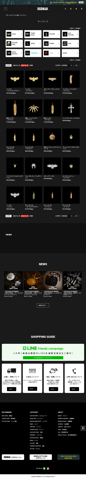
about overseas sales (68, 457)
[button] (79, 65)
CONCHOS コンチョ (35, 426)
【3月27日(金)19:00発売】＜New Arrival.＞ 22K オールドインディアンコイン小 (33, 293)
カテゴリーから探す (14, 15)
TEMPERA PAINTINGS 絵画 (37, 446)
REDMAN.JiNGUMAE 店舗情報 (66, 418)
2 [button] (71, 65)
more (81, 2)
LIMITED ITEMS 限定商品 (8, 418)
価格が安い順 (16, 65)
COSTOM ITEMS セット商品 (9, 421)
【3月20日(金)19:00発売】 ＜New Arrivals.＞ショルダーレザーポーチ (52, 293)
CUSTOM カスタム (35, 448)
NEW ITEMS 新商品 (7, 415)
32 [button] (76, 65)
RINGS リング (34, 424)
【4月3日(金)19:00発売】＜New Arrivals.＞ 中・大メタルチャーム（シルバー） (13, 293)
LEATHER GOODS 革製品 (36, 437)
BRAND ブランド (62, 415)
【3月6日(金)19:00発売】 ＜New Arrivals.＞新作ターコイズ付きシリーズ (72, 293)
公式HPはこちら (16, 457)
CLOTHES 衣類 (34, 443)
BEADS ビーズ (34, 440)
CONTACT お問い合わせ (64, 426)
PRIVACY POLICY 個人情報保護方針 (67, 435)
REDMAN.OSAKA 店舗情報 (65, 421)
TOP (7, 15)
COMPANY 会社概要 (63, 424)
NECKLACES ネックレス (36, 418)
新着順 (31, 65)
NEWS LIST (42, 305)
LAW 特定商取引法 (63, 432)
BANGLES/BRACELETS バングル (38, 421)
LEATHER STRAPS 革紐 (36, 432)
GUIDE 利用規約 (62, 429)
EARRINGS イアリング (36, 435)
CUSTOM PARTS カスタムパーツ (38, 415)
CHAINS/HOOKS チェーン (37, 429)
